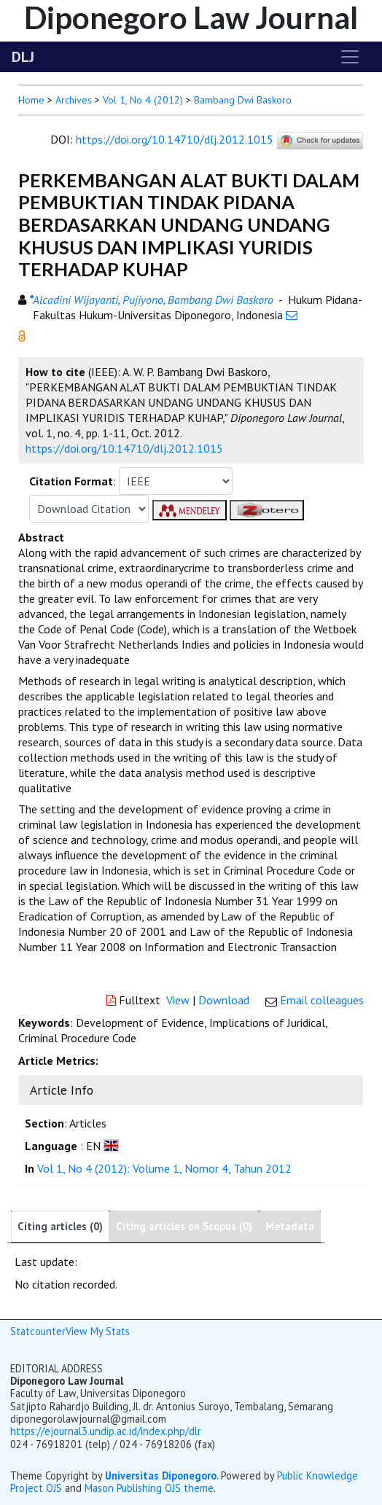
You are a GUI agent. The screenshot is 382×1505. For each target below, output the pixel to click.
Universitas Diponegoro (161, 1475)
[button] (22, 334)
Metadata (289, 1226)
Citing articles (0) (60, 1226)
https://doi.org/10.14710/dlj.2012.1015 (174, 139)
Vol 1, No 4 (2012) (143, 99)
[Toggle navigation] (350, 56)
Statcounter (38, 1331)
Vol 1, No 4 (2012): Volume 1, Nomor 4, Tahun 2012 (164, 1168)
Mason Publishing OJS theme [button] (149, 1488)
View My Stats (98, 1331)
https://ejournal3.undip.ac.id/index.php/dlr (105, 1431)
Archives (73, 99)
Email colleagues (322, 1000)
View (178, 1000)
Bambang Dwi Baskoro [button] (243, 99)
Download (223, 1000)
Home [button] (31, 99)
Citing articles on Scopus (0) (184, 1226)
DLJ (23, 56)
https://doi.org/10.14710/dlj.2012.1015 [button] (124, 448)
